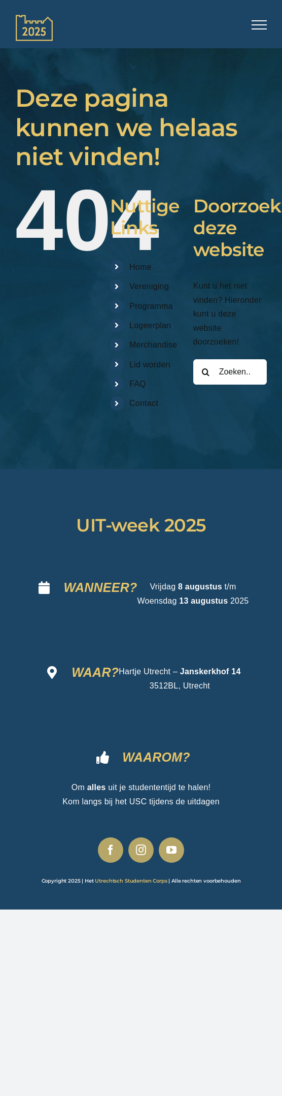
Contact (143, 403)
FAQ (137, 384)
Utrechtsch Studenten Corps (131, 881)
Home (140, 267)
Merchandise (153, 344)
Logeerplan (150, 325)
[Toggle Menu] (259, 24)
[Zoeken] (206, 372)
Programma (151, 306)
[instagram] (141, 850)
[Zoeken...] (230, 372)
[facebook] (110, 850)
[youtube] (171, 850)
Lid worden (149, 364)
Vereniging (149, 286)
